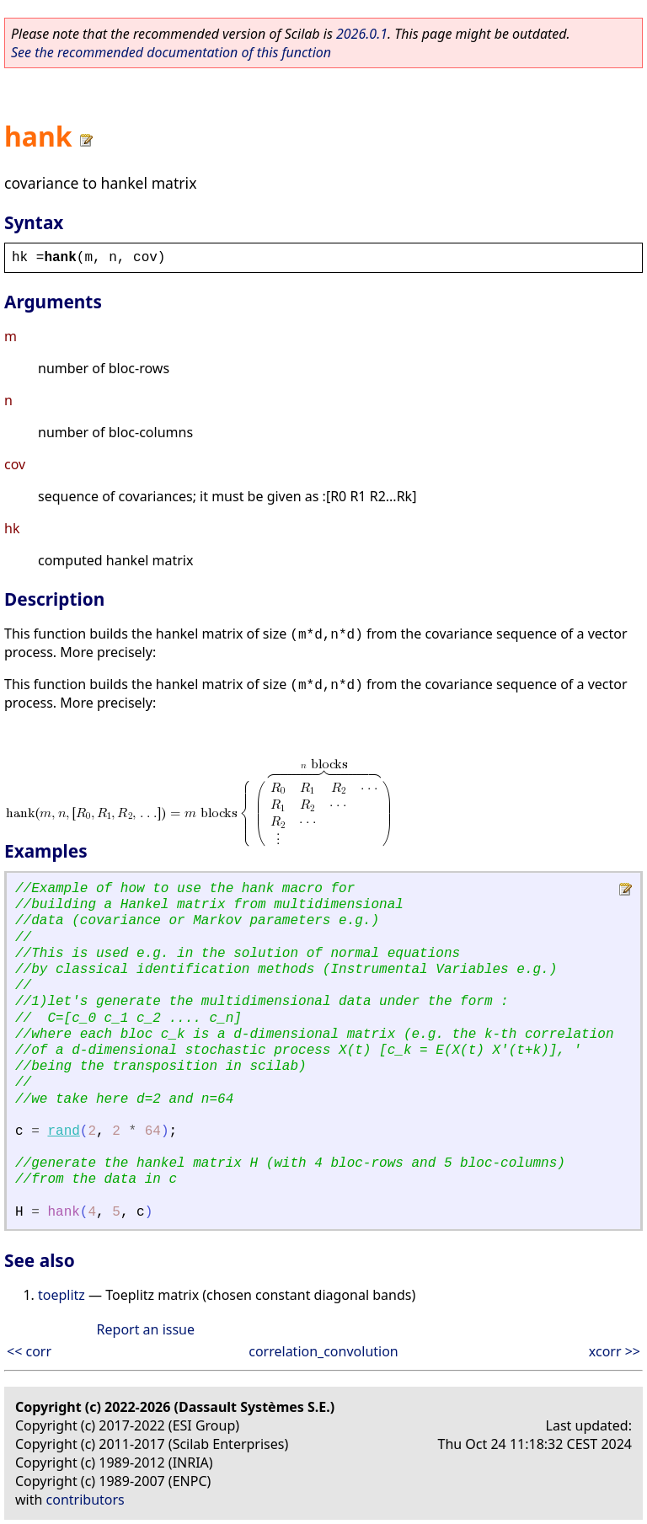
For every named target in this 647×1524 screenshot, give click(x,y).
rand (63, 1131)
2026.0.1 (362, 33)
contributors (85, 1499)
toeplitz (61, 1295)
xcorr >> (614, 1351)
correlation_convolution (323, 1351)
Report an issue (146, 1329)
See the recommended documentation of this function (171, 52)
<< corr (29, 1351)
